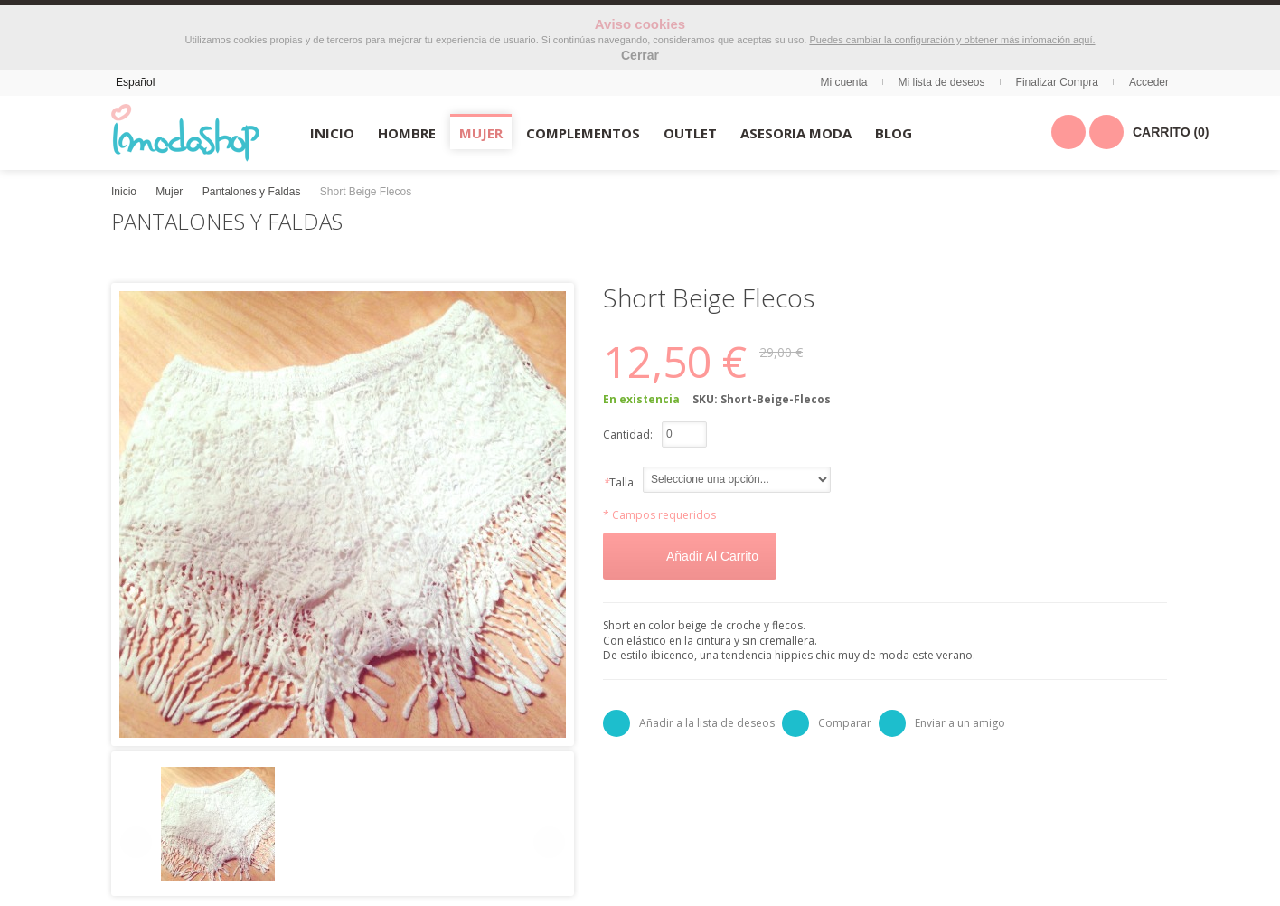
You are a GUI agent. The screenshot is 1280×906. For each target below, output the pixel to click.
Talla (618, 482)
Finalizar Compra (1057, 82)
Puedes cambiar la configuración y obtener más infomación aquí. (952, 39)
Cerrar (640, 55)
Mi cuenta (843, 82)
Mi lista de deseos (942, 82)
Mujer (169, 191)
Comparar (844, 723)
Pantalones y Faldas (251, 191)
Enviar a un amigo (960, 723)
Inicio (123, 191)
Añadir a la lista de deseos (707, 723)
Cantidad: (628, 434)
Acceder (1149, 82)
